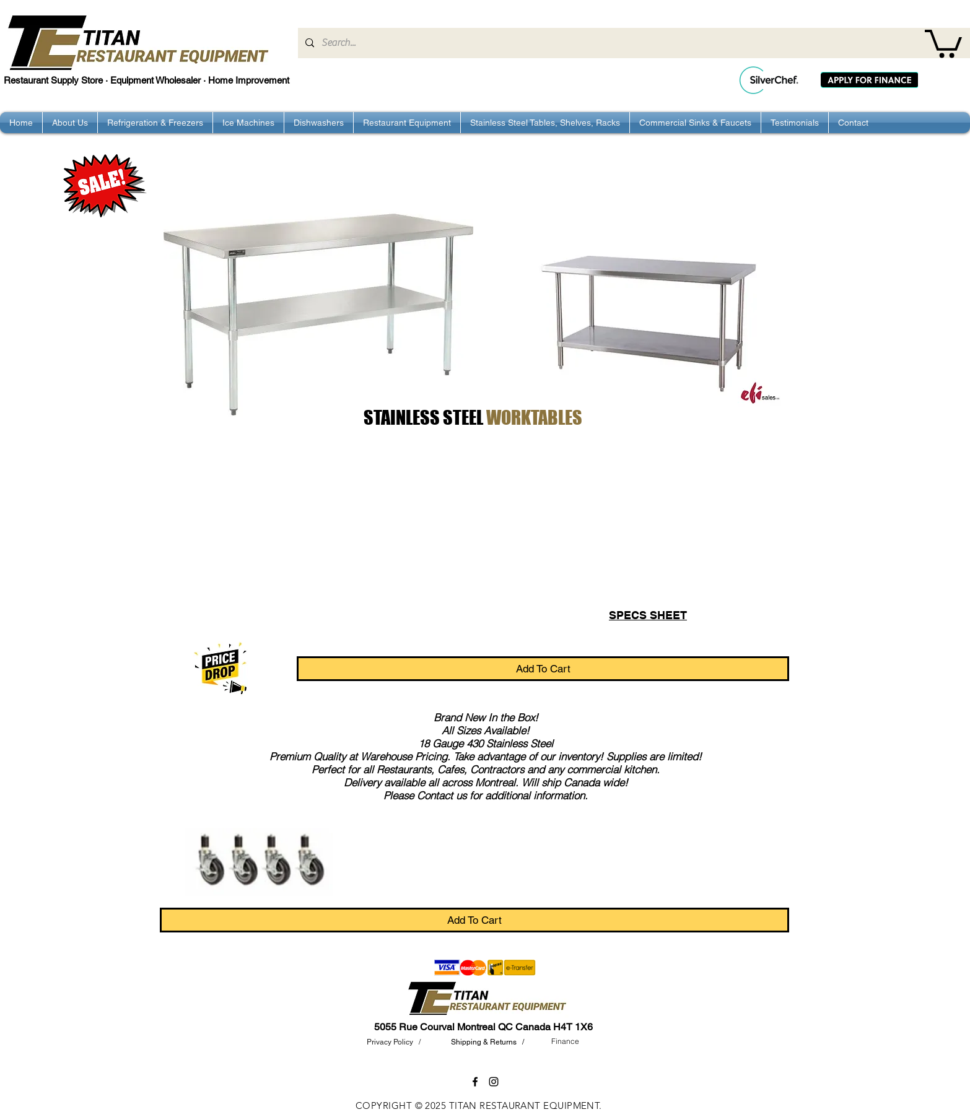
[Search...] (632, 43)
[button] (943, 42)
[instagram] (493, 1081)
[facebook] (475, 1081)
